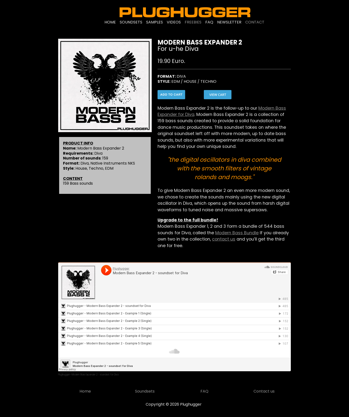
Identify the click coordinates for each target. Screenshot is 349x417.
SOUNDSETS (131, 22)
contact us (223, 239)
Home (85, 391)
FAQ (209, 22)
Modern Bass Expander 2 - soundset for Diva (95, 374)
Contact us (264, 391)
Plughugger (64, 374)
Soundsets (145, 391)
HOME (110, 22)
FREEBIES (193, 22)
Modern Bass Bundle (237, 233)
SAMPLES (154, 22)
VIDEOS (174, 22)
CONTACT (254, 22)
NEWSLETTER (229, 22)
